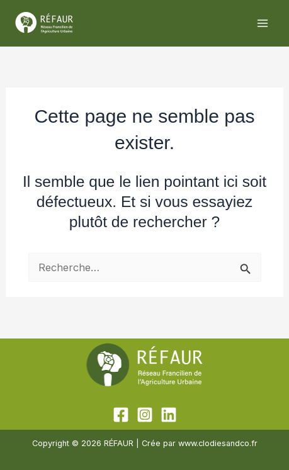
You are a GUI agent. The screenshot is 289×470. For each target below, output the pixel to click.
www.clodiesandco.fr (218, 443)
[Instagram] (145, 414)
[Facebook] (121, 414)
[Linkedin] (169, 414)
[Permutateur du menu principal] (262, 23)
